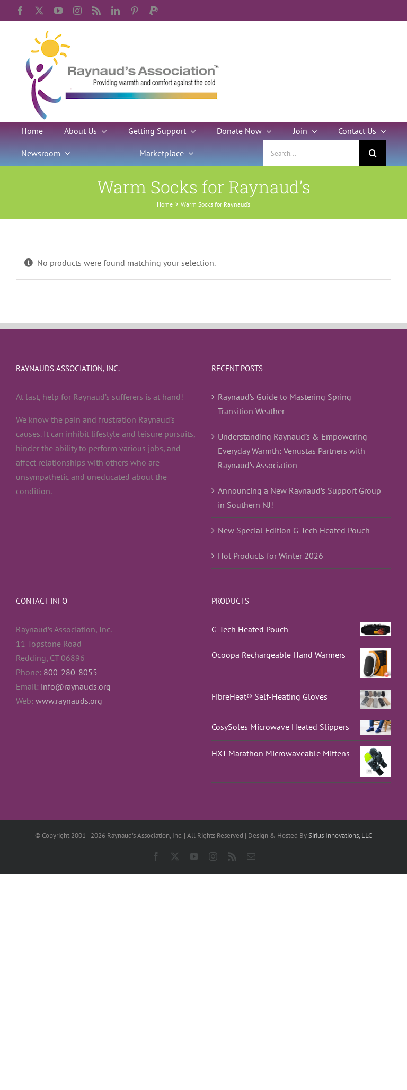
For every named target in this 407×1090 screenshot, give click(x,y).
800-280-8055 (70, 672)
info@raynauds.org (76, 686)
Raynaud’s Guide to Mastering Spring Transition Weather (284, 403)
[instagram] (77, 10)
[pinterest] (134, 10)
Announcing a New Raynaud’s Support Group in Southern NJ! (299, 497)
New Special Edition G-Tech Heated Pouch (294, 530)
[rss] (96, 10)
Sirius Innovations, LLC (340, 835)
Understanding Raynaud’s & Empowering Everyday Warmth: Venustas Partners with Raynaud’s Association (292, 450)
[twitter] (39, 10)
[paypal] (153, 10)
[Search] (372, 153)
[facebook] (20, 10)
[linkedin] (115, 10)
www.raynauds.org (69, 700)
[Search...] (311, 153)
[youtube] (58, 10)
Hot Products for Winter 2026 (270, 555)
